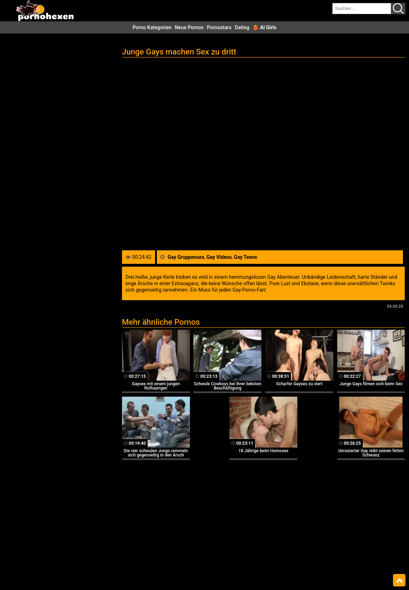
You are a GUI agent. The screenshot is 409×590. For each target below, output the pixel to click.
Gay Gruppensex (186, 257)
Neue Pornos (189, 27)
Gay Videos (219, 257)
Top (399, 580)
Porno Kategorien (152, 27)
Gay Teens (245, 257)
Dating (242, 27)
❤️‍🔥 (264, 27)
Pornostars (219, 27)
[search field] (361, 8)
